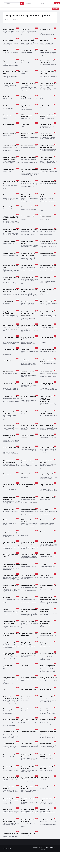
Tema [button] (22, 8)
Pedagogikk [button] (6, 8)
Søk (22, 3)
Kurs (33, 8)
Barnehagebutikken (45, 847)
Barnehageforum (36, 847)
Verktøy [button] (28, 8)
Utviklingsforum (44, 849)
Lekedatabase (48, 8)
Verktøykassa (52, 847)
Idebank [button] (17, 8)
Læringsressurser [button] (39, 8)
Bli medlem (55, 8)
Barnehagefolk (8, 848)
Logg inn (57, 3)
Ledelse (12, 8)
